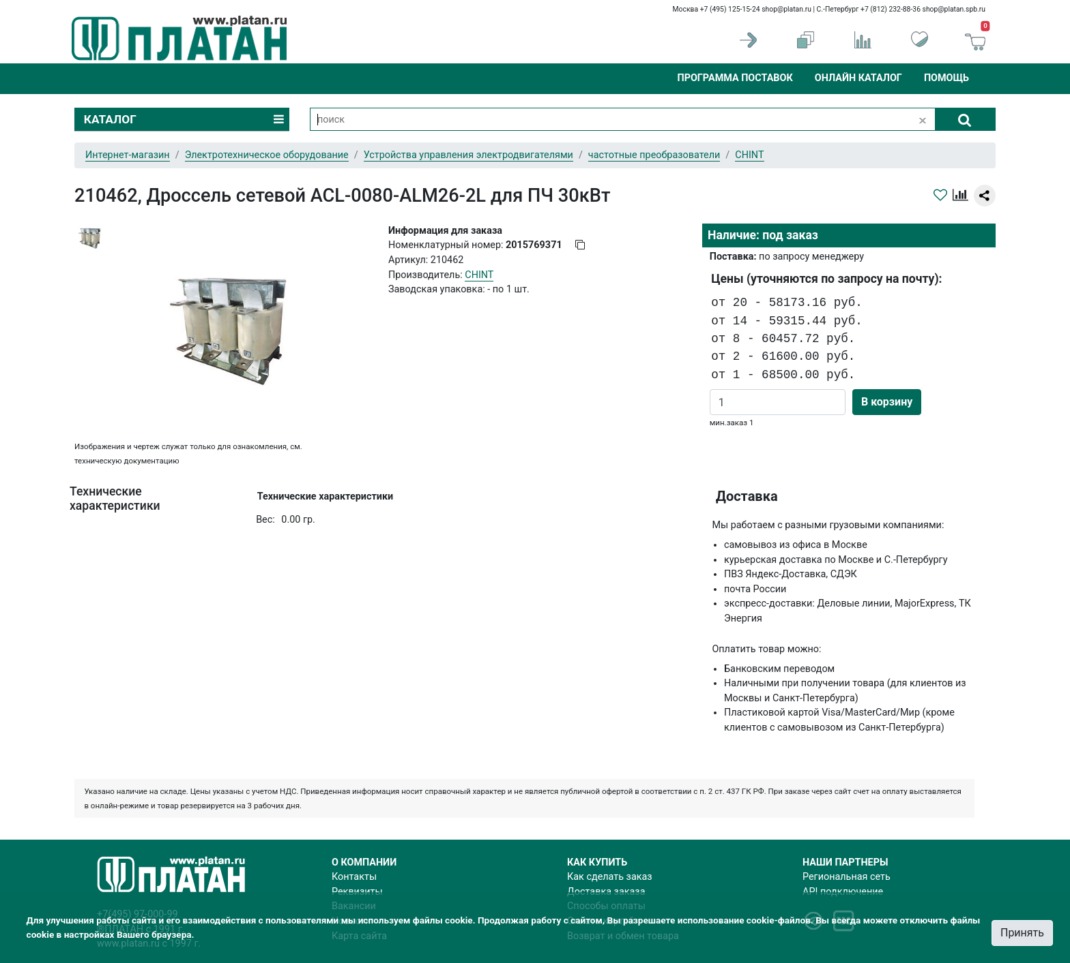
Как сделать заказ (609, 877)
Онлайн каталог (858, 78)
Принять (1022, 932)
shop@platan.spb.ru (954, 9)
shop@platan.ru (786, 9)
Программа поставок (734, 78)
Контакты (354, 877)
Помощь (946, 78)
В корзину (886, 401)
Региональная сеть (847, 877)
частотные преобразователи (654, 155)
